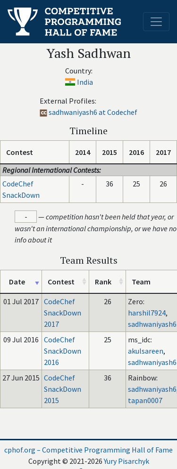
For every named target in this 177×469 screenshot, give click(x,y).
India (85, 82)
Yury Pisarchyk (126, 461)
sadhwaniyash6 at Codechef (93, 112)
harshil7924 (147, 312)
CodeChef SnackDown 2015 (62, 389)
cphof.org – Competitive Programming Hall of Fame (88, 449)
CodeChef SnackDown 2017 (62, 313)
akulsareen (145, 351)
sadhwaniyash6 (152, 324)
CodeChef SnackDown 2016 (62, 351)
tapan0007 (145, 400)
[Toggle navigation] (156, 21)
